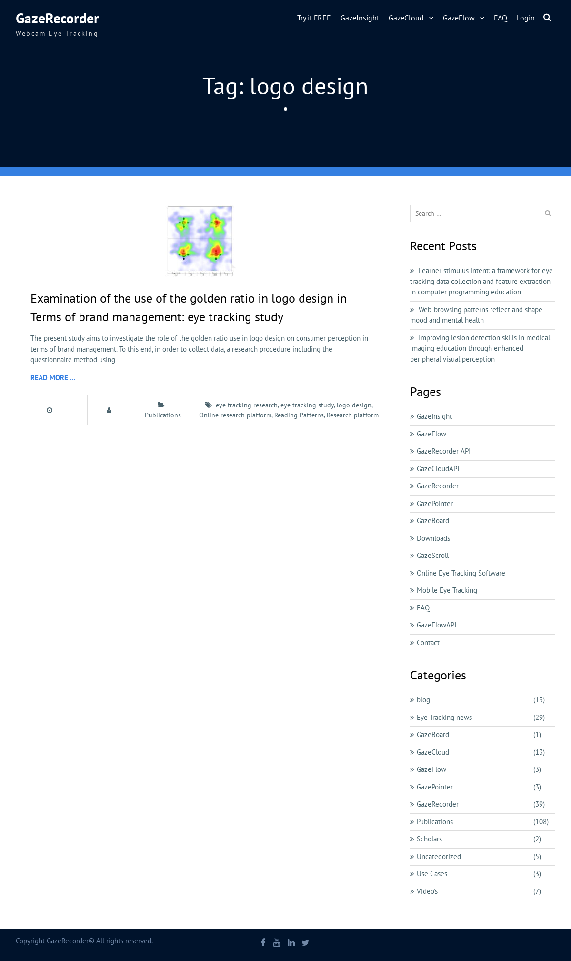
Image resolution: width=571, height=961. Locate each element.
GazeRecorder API (444, 450)
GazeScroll (433, 555)
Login (526, 17)
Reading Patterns (299, 415)
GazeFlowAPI (436, 624)
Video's (427, 891)
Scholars (429, 838)
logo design (354, 405)
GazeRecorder (57, 18)
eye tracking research (247, 405)
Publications (163, 415)
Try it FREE (314, 17)
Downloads (433, 538)
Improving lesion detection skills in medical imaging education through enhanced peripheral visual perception (480, 348)
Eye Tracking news (444, 717)
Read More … (52, 377)
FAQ (500, 17)
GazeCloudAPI (438, 468)
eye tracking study (307, 405)
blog (423, 699)
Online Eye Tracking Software (461, 572)
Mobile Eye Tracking (447, 590)
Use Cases (432, 873)
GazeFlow (459, 17)
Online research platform (235, 415)
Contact (428, 642)
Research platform (353, 415)
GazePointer (435, 503)
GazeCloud (406, 17)
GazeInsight (360, 17)
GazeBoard (433, 520)
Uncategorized (439, 856)
